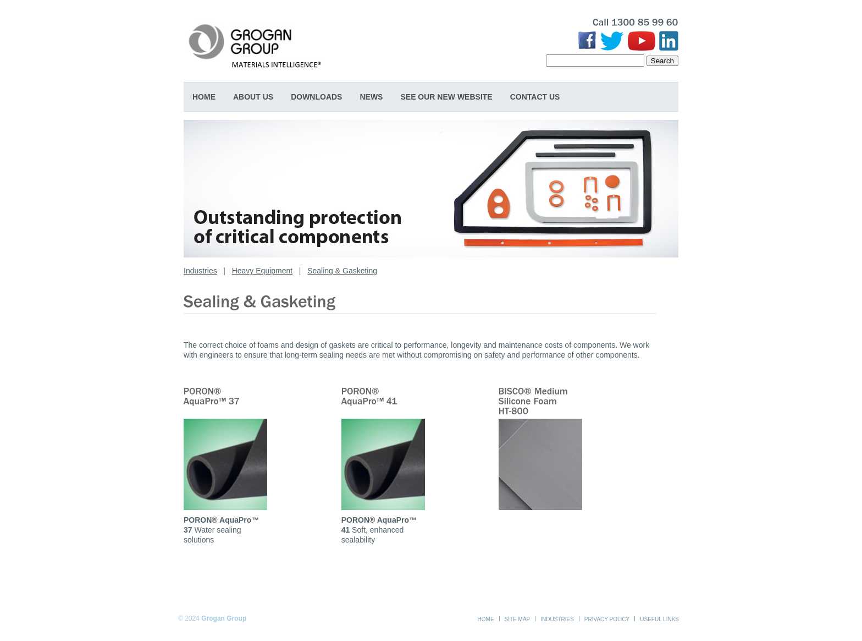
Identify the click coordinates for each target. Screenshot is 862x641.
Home (204, 96)
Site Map (518, 619)
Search (662, 61)
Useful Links (659, 619)
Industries (200, 270)
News (371, 96)
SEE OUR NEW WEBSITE (446, 96)
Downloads (316, 96)
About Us (253, 96)
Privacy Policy (606, 619)
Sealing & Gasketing (342, 270)
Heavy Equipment (262, 270)
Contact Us (535, 96)
